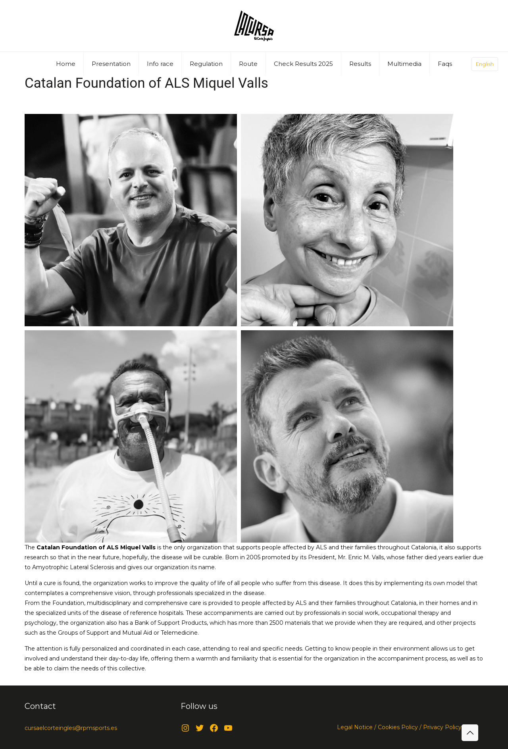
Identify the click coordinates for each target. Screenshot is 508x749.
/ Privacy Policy (440, 727)
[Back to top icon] (470, 732)
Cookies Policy (397, 727)
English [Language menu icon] (485, 64)
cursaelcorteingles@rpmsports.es (71, 728)
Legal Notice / (356, 727)
